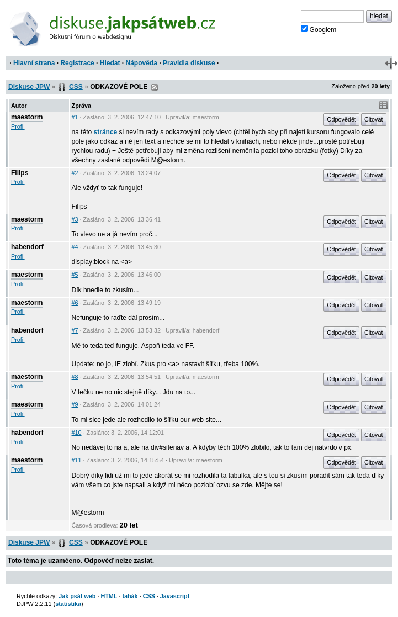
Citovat (373, 119)
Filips (19, 173)
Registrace (77, 63)
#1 (75, 117)
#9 (75, 404)
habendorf (27, 247)
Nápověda (141, 63)
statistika (68, 603)
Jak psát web (77, 596)
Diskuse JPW (29, 87)
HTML (108, 596)
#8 (75, 376)
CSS (76, 87)
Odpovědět (341, 119)
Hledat (110, 63)
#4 (75, 247)
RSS (154, 87)
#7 (75, 330)
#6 (75, 302)
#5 (75, 274)
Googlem (319, 29)
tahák (129, 596)
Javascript (174, 596)
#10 (77, 432)
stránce (106, 132)
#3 (75, 219)
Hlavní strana (34, 63)
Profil (18, 126)
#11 (77, 460)
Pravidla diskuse (189, 63)
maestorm (27, 117)
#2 (75, 173)
